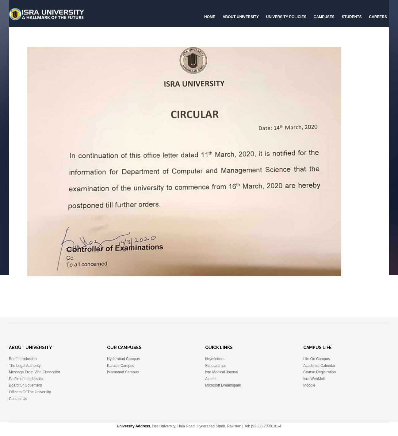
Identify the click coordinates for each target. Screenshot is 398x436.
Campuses (324, 17)
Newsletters (214, 359)
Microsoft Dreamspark (223, 385)
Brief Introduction (23, 359)
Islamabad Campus (123, 372)
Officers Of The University (30, 392)
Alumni (210, 379)
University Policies (286, 17)
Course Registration (319, 372)
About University (241, 17)
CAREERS (378, 17)
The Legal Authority (24, 365)
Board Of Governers (25, 385)
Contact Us (18, 399)
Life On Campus (316, 359)
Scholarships (215, 365)
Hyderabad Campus (123, 359)
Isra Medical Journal (221, 372)
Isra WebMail (314, 379)
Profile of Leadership (26, 379)
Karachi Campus (120, 365)
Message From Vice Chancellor (34, 372)
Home (209, 17)
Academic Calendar (319, 365)
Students (352, 17)
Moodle (309, 385)
